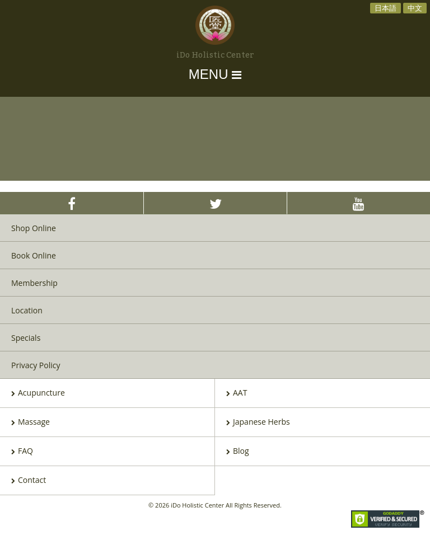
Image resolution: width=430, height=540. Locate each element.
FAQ (22, 451)
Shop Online (33, 228)
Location (27, 310)
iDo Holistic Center (215, 55)
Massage (30, 422)
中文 (415, 8)
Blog (237, 451)
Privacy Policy (35, 365)
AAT (236, 393)
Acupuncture (38, 393)
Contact (28, 481)
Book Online (33, 255)
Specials (25, 337)
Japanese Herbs (258, 422)
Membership (34, 283)
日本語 (385, 8)
